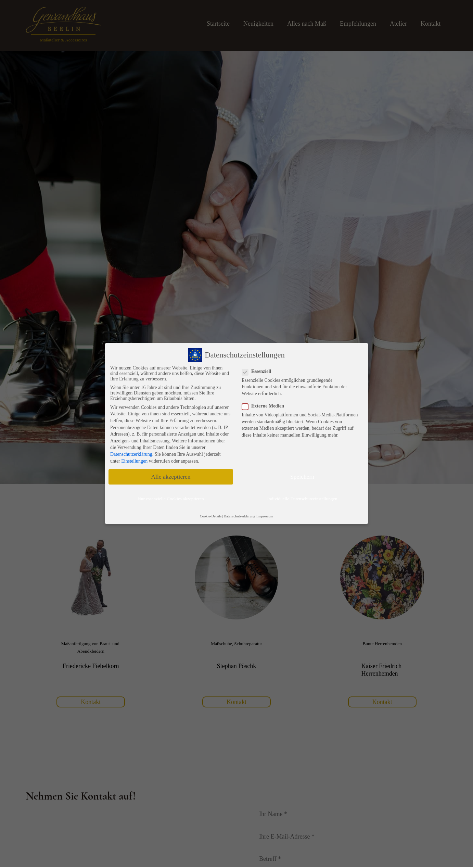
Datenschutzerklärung (131, 454)
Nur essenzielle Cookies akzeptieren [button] (171, 498)
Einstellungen (134, 461)
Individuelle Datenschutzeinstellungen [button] (302, 498)
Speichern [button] (302, 476)
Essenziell (259, 371)
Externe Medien (265, 406)
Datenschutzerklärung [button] (239, 516)
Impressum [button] (265, 516)
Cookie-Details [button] (211, 516)
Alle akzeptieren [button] (170, 476)
